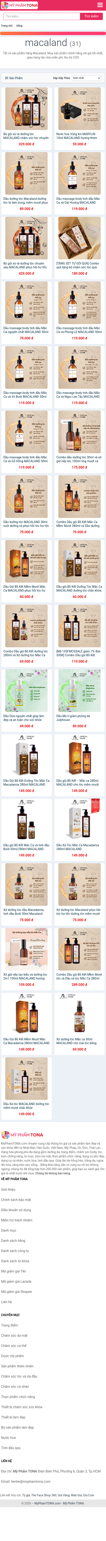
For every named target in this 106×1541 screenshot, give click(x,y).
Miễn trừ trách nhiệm (16, 1220)
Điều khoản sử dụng (16, 1210)
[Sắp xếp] (86, 78)
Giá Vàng (64, 1495)
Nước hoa (8, 1438)
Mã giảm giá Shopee (16, 1292)
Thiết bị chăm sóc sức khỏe (21, 1407)
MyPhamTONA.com (47, 1503)
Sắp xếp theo (61, 78)
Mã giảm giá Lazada (16, 1281)
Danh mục (8, 1230)
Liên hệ (6, 1302)
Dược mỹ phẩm (12, 1356)
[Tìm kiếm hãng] (41, 16)
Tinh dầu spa (11, 1448)
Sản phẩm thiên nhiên (17, 1366)
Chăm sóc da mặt (14, 1336)
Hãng (19, 25)
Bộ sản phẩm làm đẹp (17, 1427)
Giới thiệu (8, 1190)
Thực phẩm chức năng (18, 1397)
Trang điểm (9, 1325)
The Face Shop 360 (43, 1495)
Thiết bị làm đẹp (13, 1417)
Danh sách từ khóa (15, 1261)
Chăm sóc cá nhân (15, 1387)
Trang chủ (6, 25)
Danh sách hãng (13, 1241)
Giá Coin (88, 1495)
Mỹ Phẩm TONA (73, 1503)
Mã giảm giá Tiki (13, 1271)
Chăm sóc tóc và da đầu (19, 1376)
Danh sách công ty (15, 1251)
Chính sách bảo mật (16, 1200)
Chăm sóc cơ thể (13, 1346)
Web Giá (76, 1495)
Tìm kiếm (91, 16)
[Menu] (100, 5)
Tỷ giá (26, 1495)
